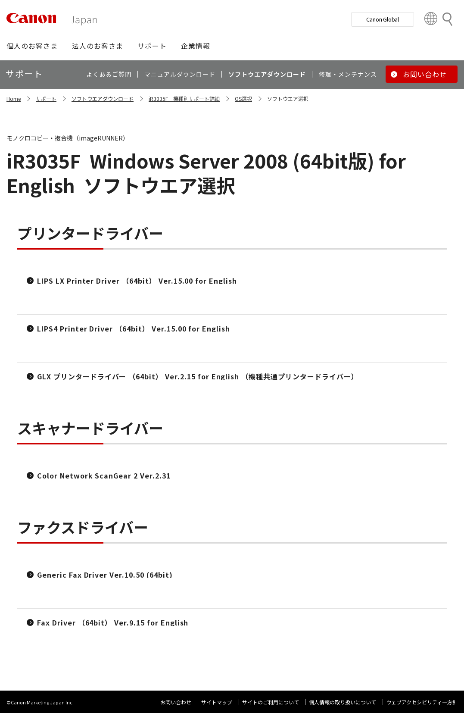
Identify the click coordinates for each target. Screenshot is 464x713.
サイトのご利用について (270, 702)
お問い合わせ (175, 702)
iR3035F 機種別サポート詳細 (184, 98)
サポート (46, 98)
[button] (32, 45)
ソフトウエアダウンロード (103, 98)
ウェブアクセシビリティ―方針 (422, 702)
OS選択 (243, 98)
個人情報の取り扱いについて (342, 702)
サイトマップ (216, 702)
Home (13, 98)
